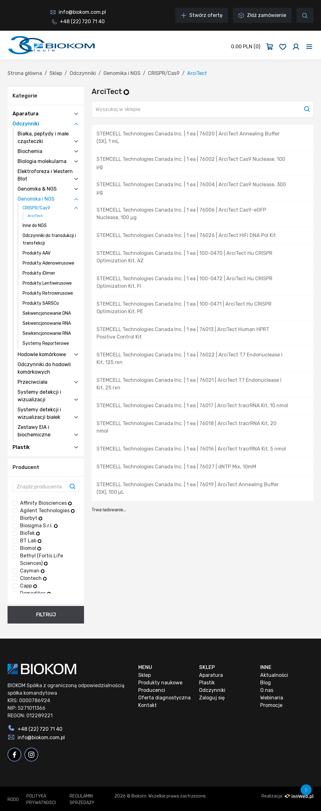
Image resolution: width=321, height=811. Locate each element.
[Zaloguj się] (296, 46)
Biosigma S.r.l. (39, 526)
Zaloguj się (212, 698)
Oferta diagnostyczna (164, 698)
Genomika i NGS (121, 73)
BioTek (30, 533)
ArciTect (35, 215)
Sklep (56, 73)
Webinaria (271, 698)
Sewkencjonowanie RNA (47, 333)
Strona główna (25, 73)
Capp (28, 586)
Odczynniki (83, 73)
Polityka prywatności (41, 799)
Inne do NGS (35, 225)
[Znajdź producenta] (46, 487)
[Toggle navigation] (309, 46)
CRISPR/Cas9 (164, 73)
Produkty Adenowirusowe (48, 263)
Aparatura (26, 114)
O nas (266, 690)
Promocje (271, 705)
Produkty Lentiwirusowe (47, 283)
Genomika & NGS (37, 189)
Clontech (33, 578)
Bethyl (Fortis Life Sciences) (41, 559)
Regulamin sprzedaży (82, 799)
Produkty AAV (36, 253)
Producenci (151, 690)
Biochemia (30, 151)
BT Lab (30, 541)
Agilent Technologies (47, 510)
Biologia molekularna (42, 161)
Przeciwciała (32, 382)
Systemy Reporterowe (46, 343)
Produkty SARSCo (41, 303)
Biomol (30, 548)
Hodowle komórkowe (42, 354)
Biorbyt (31, 518)
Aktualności (274, 675)
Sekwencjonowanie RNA (47, 323)
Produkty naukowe (160, 683)
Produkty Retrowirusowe (48, 293)
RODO (13, 799)
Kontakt (147, 705)
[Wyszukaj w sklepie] (202, 109)
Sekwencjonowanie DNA (47, 313)
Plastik (21, 447)
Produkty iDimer (39, 273)
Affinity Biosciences (46, 503)
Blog (265, 683)
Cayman (32, 571)
